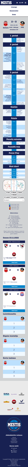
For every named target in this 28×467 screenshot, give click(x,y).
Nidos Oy (18, 465)
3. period (21, 197)
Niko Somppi (9, 257)
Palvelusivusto (14, 441)
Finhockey (14, 440)
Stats (14, 15)
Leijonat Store (14, 442)
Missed (13, 192)
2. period (14, 197)
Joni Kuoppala (19, 48)
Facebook (14, 448)
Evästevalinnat (14, 464)
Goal (8, 192)
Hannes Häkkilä (8, 85)
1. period (7, 197)
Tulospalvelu (14, 438)
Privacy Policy (14, 461)
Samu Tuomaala (7, 54)
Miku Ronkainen (19, 68)
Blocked (14, 194)
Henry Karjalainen (7, 60)
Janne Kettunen (8, 100)
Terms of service (14, 460)
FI (19, 3)
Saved (19, 192)
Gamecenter (14, 11)
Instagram (14, 450)
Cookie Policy (14, 463)
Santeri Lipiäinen (9, 110)
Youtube (15, 452)
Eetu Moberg (19, 39)
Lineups (14, 7)
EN (22, 3)
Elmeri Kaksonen (8, 58)
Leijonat (14, 437)
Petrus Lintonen (19, 93)
